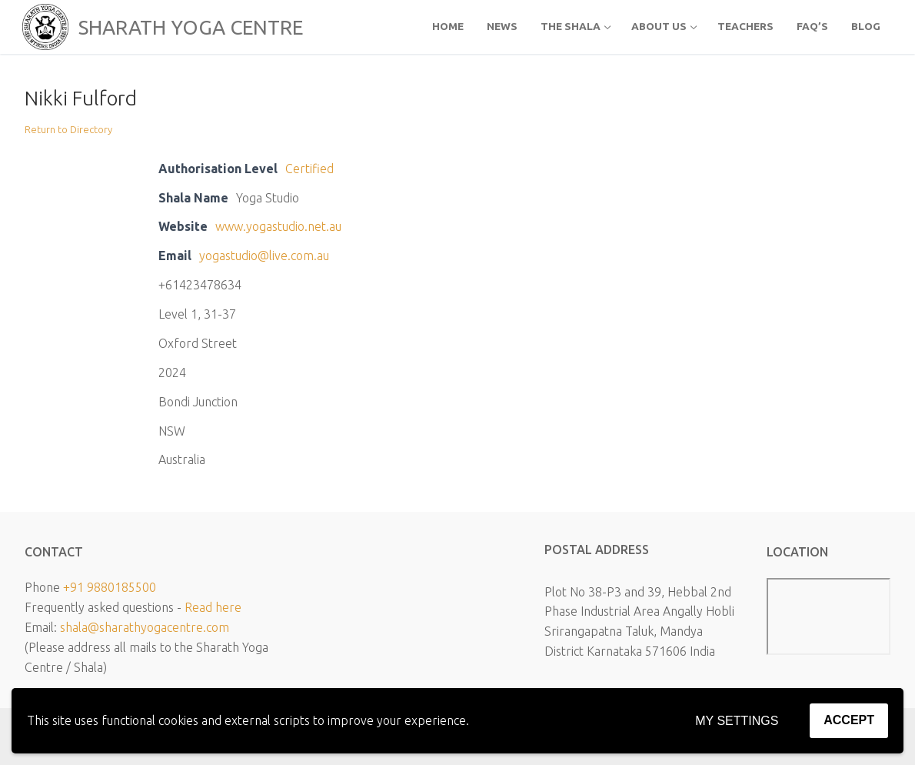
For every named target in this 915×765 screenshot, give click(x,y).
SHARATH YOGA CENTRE (190, 27)
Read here (213, 607)
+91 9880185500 (109, 587)
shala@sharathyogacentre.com (144, 627)
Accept (849, 720)
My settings (736, 720)
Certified (309, 168)
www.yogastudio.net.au (278, 226)
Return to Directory (68, 129)
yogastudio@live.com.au (264, 255)
